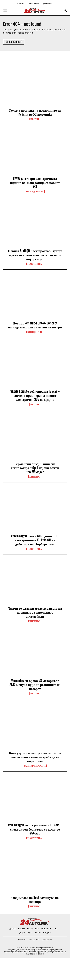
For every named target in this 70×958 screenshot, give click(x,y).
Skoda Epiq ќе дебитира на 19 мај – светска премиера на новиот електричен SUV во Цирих (35, 395)
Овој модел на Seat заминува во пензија (35, 899)
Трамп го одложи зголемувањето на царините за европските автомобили (35, 612)
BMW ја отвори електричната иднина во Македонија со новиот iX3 (35, 182)
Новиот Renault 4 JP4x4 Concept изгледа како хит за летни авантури (35, 325)
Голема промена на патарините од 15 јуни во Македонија (35, 112)
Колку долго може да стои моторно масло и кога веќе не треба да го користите (35, 757)
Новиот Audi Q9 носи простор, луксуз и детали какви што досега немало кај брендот (35, 255)
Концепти (34, 332)
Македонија (35, 191)
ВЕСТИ (34, 119)
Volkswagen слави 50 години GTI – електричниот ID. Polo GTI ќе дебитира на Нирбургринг (35, 540)
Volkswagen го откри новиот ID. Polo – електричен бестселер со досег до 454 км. (35, 829)
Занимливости (35, 766)
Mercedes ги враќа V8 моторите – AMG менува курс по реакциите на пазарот (35, 685)
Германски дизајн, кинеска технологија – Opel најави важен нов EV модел (35, 468)
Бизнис (34, 476)
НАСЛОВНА (34, 264)
